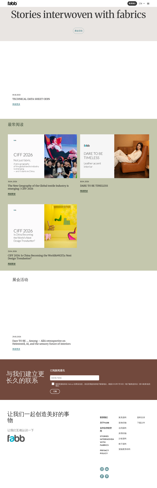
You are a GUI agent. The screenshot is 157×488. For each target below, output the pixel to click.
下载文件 (141, 422)
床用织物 (122, 433)
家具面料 (122, 417)
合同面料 (122, 427)
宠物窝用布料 (124, 449)
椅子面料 (122, 443)
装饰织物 (122, 422)
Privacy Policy (104, 452)
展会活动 (78, 31)
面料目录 (141, 417)
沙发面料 (122, 438)
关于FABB (104, 422)
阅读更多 (16, 104)
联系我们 (132, 3)
